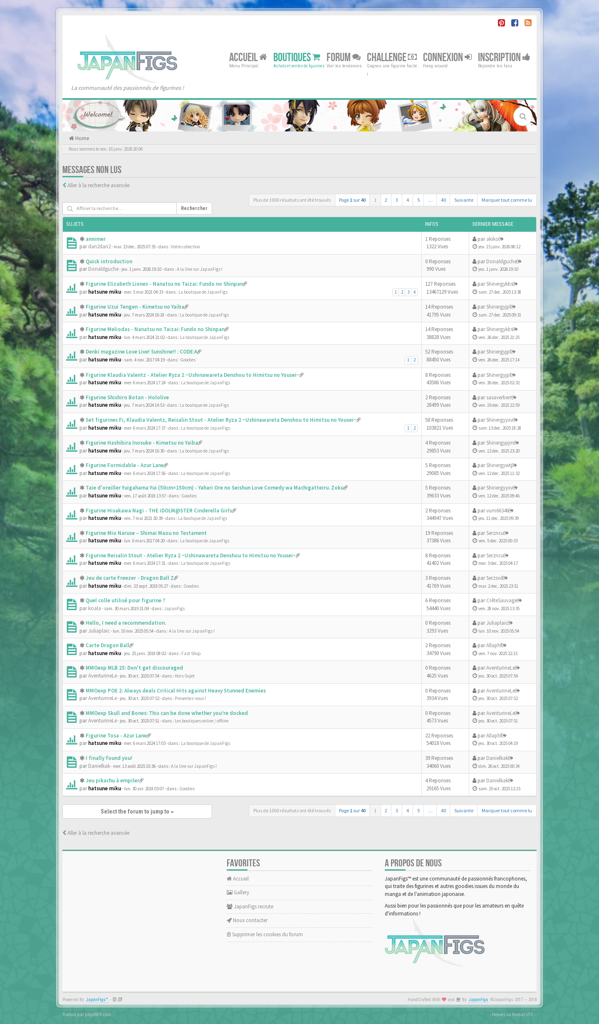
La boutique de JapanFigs (203, 292)
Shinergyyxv (499, 419)
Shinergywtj (499, 465)
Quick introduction (109, 261)
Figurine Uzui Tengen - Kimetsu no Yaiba (135, 306)
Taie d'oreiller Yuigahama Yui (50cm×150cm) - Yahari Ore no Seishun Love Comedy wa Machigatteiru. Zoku (215, 487)
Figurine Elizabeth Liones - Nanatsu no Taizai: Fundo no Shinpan (164, 283)
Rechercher (194, 208)
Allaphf (494, 645)
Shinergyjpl (498, 306)
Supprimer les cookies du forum (265, 934)
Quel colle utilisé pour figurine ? (125, 600)
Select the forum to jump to (137, 811)
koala (94, 608)
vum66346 (497, 510)
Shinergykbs (499, 283)
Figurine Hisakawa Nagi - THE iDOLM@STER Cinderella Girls (159, 510)
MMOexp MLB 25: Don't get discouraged (134, 667)
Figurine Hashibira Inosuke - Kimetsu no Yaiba (142, 442)
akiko (492, 238)
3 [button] (397, 200)
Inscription (504, 57)
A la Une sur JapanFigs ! (200, 269)
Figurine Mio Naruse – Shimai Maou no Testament (146, 533)
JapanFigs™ (97, 999)
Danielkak (99, 765)
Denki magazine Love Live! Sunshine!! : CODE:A (141, 351)
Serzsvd (494, 577)
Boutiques (296, 57)
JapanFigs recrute (250, 906)
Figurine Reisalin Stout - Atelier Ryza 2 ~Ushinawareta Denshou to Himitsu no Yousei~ (191, 555)
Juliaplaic (99, 630)
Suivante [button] (463, 200)
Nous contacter (247, 920)
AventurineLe (102, 675)
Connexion (447, 57)
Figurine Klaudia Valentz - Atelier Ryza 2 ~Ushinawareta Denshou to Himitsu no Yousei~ (193, 374)
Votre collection (185, 247)
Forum (344, 57)
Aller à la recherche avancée (98, 185)
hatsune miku (104, 291)
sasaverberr (499, 397)
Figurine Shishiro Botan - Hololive (127, 397)
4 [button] (407, 200)
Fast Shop (191, 653)
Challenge (392, 57)
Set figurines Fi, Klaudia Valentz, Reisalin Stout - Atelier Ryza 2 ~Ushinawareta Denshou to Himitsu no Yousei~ (221, 419)
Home (81, 138)
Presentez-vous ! (190, 698)
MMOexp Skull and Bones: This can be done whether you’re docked (167, 713)
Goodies (188, 360)
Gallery (238, 892)
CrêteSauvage (501, 600)
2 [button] (386, 200)
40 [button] (443, 200)
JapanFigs (174, 608)
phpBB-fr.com (98, 1014)
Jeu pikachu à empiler (112, 780)
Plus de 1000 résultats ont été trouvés (292, 200)
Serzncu (495, 533)
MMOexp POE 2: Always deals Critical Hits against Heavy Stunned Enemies (176, 690)
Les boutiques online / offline (201, 721)
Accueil (248, 57)
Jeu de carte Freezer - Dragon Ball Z (130, 577)
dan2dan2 (99, 246)
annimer (96, 238)
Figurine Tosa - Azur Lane (116, 735)
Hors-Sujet (185, 676)
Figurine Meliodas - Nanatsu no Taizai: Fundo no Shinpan (155, 329)
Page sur (352, 200)
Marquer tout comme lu (507, 200)
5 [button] (418, 200)
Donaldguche (103, 268)
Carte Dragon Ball (107, 645)
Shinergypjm (500, 442)
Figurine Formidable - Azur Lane (125, 465)
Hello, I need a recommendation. (126, 622)
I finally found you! (109, 758)
